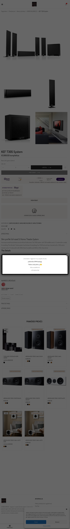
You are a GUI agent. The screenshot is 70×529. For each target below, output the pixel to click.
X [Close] (67, 255)
